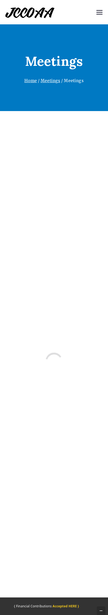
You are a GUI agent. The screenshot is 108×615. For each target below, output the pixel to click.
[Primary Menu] (99, 12)
